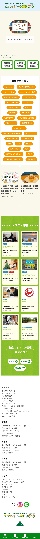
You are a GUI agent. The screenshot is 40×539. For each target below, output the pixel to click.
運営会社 (5, 494)
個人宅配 (12, 113)
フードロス (27, 102)
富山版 (18, 368)
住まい (27, 108)
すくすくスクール (8, 391)
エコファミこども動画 (27, 92)
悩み (18, 144)
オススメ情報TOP (8, 433)
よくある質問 (7, 484)
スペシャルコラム (6, 57)
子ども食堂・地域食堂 (26, 118)
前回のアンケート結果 (10, 431)
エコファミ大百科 (8, 404)
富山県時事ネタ (11, 138)
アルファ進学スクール (26, 87)
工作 (9, 144)
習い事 (30, 154)
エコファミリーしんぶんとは (13, 482)
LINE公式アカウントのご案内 (13, 479)
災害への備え (14, 149)
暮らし (28, 144)
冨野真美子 (25, 113)
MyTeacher (8, 87)
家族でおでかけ (19, 128)
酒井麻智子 (31, 159)
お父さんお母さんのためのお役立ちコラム (18, 411)
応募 (15, 537)
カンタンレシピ (29, 97)
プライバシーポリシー (10, 497)
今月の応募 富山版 (9, 465)
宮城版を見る (7, 64)
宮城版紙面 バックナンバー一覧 (14, 426)
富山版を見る (33, 64)
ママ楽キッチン (14, 108)
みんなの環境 (7, 396)
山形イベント (27, 138)
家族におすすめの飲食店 (11, 133)
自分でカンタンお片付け (13, 159)
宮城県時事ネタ (27, 123)
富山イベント (30, 133)
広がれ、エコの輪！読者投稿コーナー (16, 406)
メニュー (35, 537)
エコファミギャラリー (10, 414)
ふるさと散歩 (7, 399)
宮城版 (12, 361)
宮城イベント (10, 123)
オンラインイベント (11, 97)
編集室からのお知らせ (13, 154)
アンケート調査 (8, 92)
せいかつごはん (8, 401)
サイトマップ (7, 487)
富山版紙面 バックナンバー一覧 (14, 462)
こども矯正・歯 (12, 102)
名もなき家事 (8, 118)
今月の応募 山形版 (9, 448)
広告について (7, 492)
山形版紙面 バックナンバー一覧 (14, 445)
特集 (26, 149)
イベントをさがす (8, 416)
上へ (20, 524)
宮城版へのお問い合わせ (11, 436)
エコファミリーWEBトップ (8, 55)
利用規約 (5, 489)
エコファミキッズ (8, 393)
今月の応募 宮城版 (9, 428)
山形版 (24, 361)
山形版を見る (20, 64)
